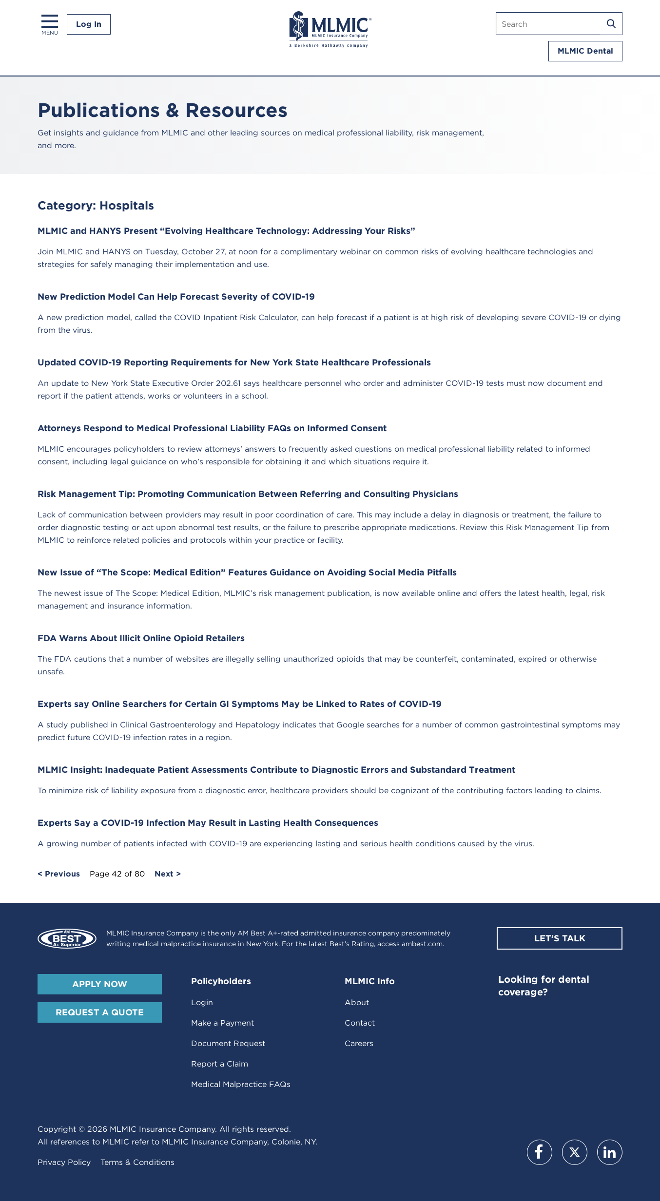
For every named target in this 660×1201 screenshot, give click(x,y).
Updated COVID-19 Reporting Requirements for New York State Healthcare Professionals (234, 362)
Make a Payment (222, 1023)
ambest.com (422, 944)
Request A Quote (100, 1012)
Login (202, 1002)
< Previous (59, 874)
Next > (168, 874)
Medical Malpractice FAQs (241, 1084)
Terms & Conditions (137, 1162)
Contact (360, 1023)
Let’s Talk (559, 938)
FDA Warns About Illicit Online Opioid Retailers (141, 638)
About (357, 1002)
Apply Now (99, 984)
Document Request (228, 1043)
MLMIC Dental (585, 51)
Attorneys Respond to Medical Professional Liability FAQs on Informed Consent (212, 428)
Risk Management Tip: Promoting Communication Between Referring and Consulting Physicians (248, 494)
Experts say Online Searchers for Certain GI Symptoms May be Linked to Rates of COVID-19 (240, 704)
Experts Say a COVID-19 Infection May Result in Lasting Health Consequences (208, 823)
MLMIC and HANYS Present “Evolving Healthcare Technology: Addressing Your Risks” (226, 231)
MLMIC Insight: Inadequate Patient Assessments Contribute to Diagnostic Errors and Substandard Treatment (276, 769)
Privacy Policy (64, 1162)
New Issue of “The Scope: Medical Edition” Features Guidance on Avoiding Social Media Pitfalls (247, 572)
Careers (359, 1043)
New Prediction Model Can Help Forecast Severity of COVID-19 (176, 296)
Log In (88, 24)
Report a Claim (219, 1063)
